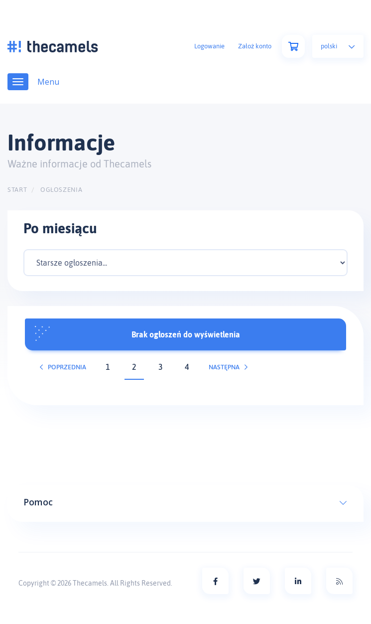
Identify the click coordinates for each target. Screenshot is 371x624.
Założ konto (254, 46)
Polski (338, 46)
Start (17, 189)
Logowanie (209, 46)
